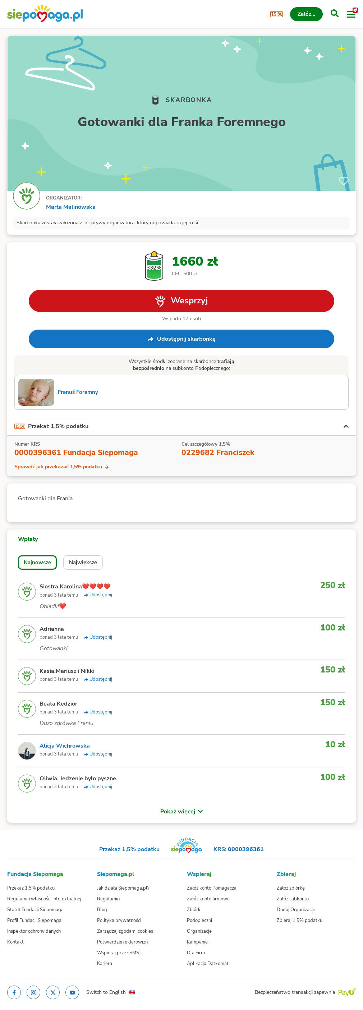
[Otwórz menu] (351, 14)
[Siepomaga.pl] (45, 14)
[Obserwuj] (343, 181)
